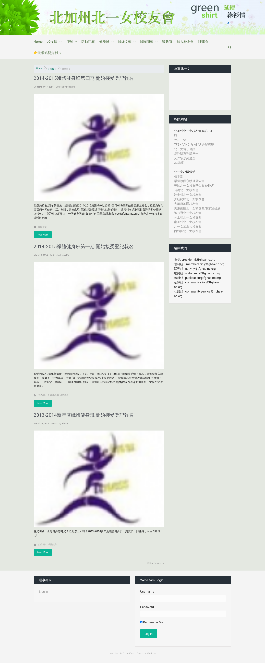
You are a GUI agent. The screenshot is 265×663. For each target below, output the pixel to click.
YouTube (180, 140)
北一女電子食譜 (184, 149)
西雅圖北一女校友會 (187, 231)
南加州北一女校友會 (187, 222)
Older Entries (154, 563)
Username (147, 591)
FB (175, 135)
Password (147, 607)
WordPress (151, 653)
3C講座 (179, 162)
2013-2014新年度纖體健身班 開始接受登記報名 (84, 415)
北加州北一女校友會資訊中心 (194, 131)
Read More (43, 234)
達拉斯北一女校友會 (187, 213)
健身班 (104, 42)
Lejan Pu (70, 87)
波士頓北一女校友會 (187, 194)
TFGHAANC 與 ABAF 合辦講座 (194, 144)
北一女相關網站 (184, 172)
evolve (111, 653)
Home (38, 42)
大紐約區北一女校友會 (189, 199)
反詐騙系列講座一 (186, 153)
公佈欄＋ (52, 69)
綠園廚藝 (146, 42)
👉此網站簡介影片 (47, 53)
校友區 (52, 42)
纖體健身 (42, 227)
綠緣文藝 (124, 42)
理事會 (203, 42)
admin (65, 423)
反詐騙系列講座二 (186, 158)
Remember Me (151, 622)
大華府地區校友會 (186, 203)
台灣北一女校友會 (186, 190)
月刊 (69, 42)
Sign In (43, 591)
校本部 (178, 176)
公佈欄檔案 (53, 395)
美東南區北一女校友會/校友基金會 (197, 208)
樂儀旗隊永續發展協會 (189, 181)
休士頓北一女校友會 (187, 217)
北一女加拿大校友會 (187, 226)
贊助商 (167, 42)
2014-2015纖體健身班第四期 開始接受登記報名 (84, 78)
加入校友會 (185, 42)
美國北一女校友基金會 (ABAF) (194, 185)
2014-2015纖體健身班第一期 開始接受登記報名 (84, 246)
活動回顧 (88, 42)
